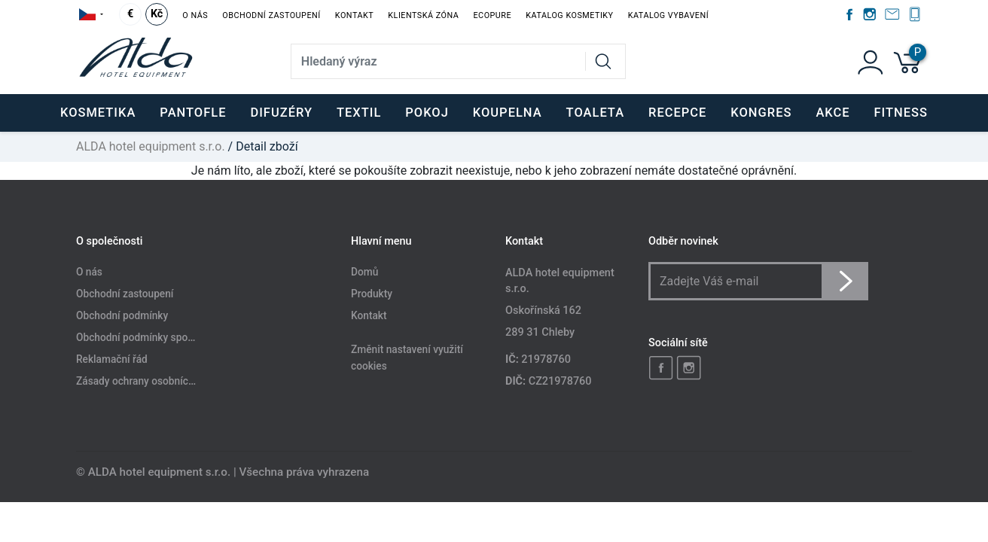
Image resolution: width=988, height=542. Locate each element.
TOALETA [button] (595, 112)
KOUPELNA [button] (507, 112)
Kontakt (354, 15)
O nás (195, 15)
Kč (157, 14)
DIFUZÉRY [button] (281, 112)
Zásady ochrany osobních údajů (149, 381)
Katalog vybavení (668, 15)
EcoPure (492, 15)
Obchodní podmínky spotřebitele (151, 337)
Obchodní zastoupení (271, 15)
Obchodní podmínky (122, 315)
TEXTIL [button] (359, 112)
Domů (364, 272)
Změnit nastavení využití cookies (407, 357)
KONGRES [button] (760, 112)
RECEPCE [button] (677, 112)
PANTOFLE (193, 112)
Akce (832, 112)
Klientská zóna (423, 15)
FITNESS (901, 112)
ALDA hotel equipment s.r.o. (150, 146)
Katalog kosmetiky (569, 15)
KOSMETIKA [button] (98, 112)
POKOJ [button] (427, 112)
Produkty (371, 294)
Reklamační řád (112, 359)
